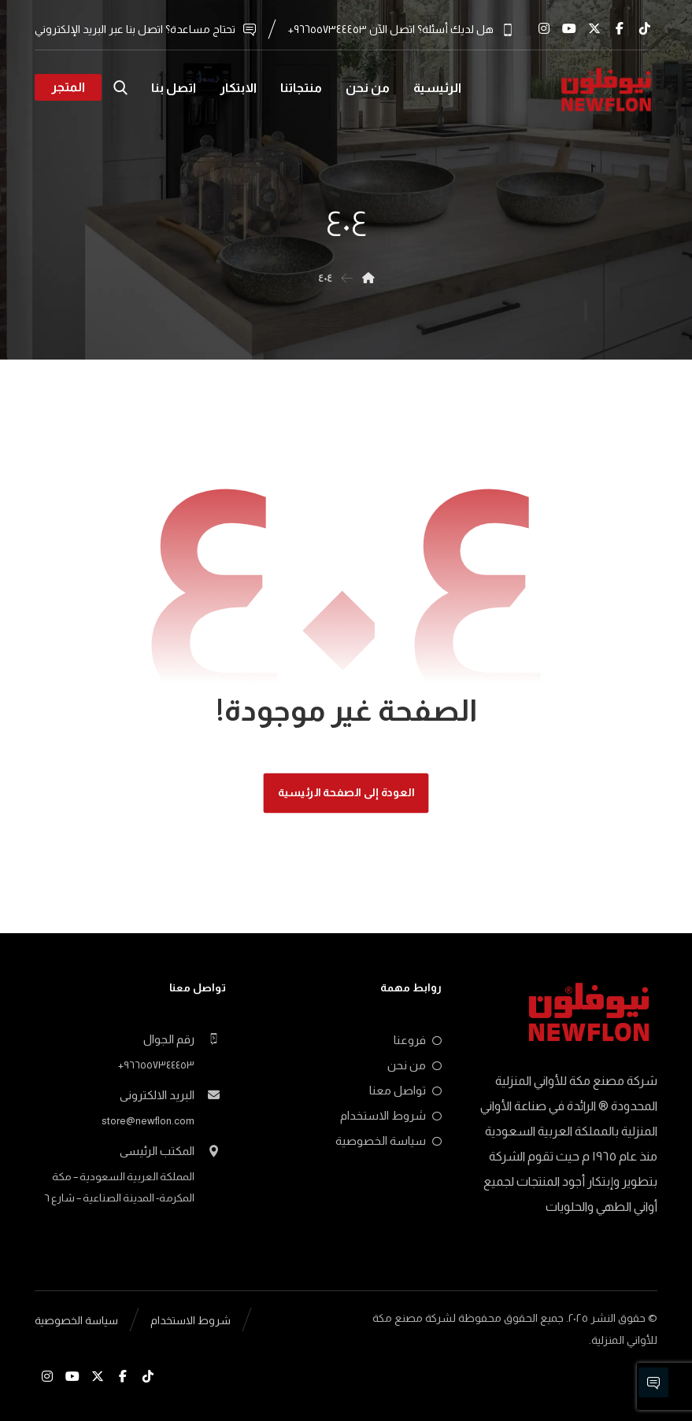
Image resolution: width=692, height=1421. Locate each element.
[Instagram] (544, 28)
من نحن (414, 1065)
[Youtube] (569, 28)
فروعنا (418, 1039)
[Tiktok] (644, 28)
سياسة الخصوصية (388, 1140)
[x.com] (594, 28)
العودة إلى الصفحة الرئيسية (346, 793)
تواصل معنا (405, 1090)
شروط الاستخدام (391, 1115)
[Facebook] (619, 28)
